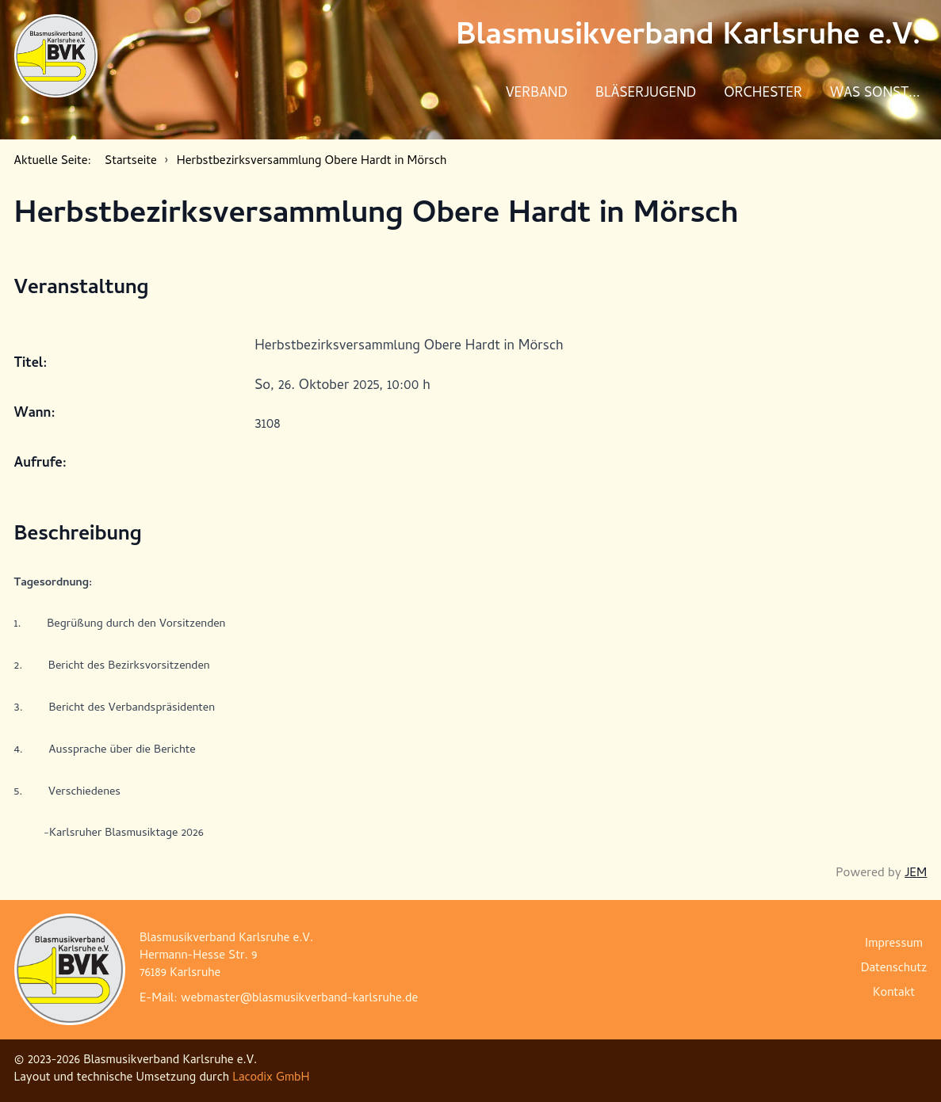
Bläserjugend (645, 93)
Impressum (894, 945)
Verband (537, 93)
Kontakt (894, 994)
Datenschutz (894, 969)
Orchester (763, 93)
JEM (916, 874)
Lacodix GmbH (270, 1079)
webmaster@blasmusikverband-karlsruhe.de (299, 999)
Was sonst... (875, 93)
